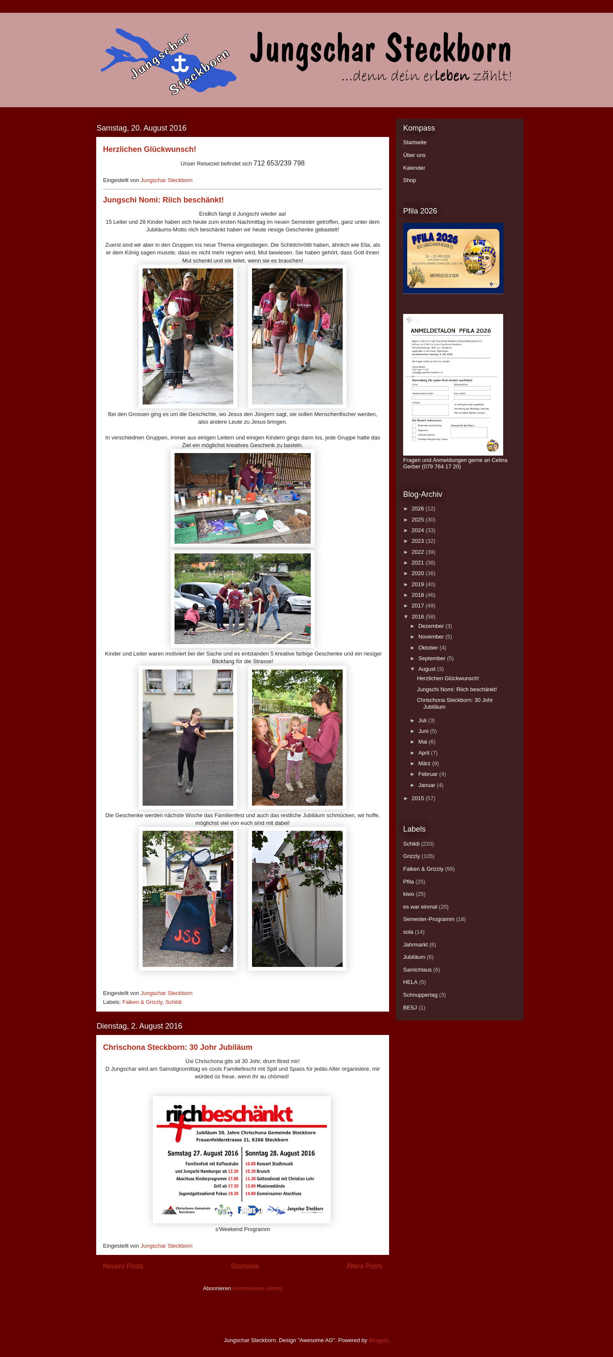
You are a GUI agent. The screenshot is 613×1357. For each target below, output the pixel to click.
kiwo (408, 894)
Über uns (414, 155)
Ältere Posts (364, 1266)
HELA (410, 982)
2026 (419, 508)
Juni (424, 731)
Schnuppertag (420, 995)
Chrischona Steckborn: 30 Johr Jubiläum (177, 1047)
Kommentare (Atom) (258, 1288)
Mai (423, 741)
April (424, 753)
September (432, 658)
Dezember (432, 626)
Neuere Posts (123, 1266)
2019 (419, 584)
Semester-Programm (429, 919)
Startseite (245, 1266)
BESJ (410, 1007)
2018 (419, 595)
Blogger (378, 1340)
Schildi (173, 1002)
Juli (423, 720)
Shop (409, 180)
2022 (419, 552)
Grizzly (411, 856)
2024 (419, 530)
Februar (428, 774)
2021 (419, 562)
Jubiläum (414, 957)
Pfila (408, 881)
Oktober (429, 647)
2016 (419, 616)
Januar (427, 785)
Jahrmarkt (415, 944)
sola (408, 932)
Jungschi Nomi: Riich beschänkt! (163, 200)
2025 (419, 519)
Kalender (414, 168)
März (425, 763)
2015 (419, 798)
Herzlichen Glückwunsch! (149, 149)
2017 (419, 605)
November (432, 636)
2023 (419, 541)
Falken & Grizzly (143, 1002)
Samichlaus (417, 969)
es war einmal (420, 907)
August (427, 669)
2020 (419, 573)
